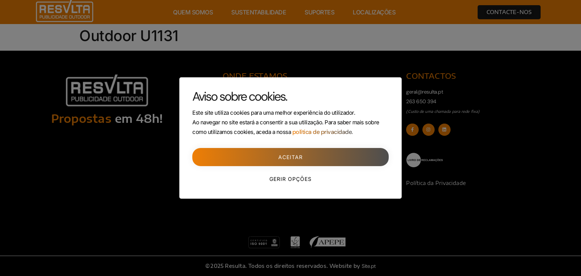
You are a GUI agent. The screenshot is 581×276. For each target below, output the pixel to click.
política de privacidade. (322, 132)
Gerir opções (290, 179)
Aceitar (290, 157)
